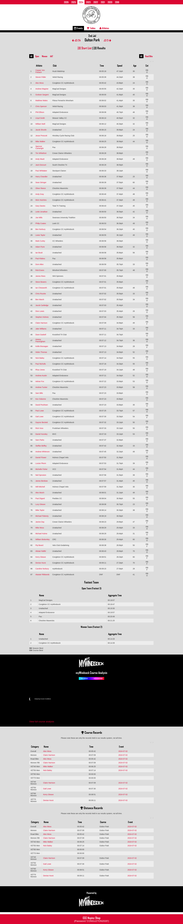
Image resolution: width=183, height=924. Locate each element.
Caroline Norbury (42, 569)
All (31, 56)
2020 (110, 2)
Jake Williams (40, 329)
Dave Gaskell (40, 335)
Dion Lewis (39, 311)
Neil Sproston (40, 475)
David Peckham (41, 405)
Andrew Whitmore (42, 452)
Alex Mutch (39, 493)
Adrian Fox (39, 381)
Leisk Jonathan (41, 212)
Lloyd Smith (40, 118)
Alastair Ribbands (42, 575)
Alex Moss (39, 83)
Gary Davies (40, 206)
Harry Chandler (41, 177)
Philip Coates (40, 223)
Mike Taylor (39, 510)
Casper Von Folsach (40, 71)
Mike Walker (40, 141)
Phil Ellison (39, 112)
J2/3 (107, 40)
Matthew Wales (41, 100)
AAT (51, 56)
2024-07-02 (123, 751)
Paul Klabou (40, 258)
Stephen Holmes (42, 317)
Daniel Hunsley (41, 434)
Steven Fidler (40, 77)
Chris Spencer (41, 106)
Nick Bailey (39, 358)
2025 (73, 2)
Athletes (104, 28)
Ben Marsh (39, 299)
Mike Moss (39, 528)
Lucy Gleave (40, 504)
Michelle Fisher (41, 469)
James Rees (40, 276)
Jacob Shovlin (41, 130)
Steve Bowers (40, 282)
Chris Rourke (40, 294)
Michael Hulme (41, 534)
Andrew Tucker (41, 387)
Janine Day (39, 522)
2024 (81, 2)
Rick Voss (39, 428)
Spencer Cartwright (39, 147)
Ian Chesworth (41, 288)
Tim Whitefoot (40, 153)
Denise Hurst (40, 563)
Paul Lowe (39, 411)
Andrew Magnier (41, 89)
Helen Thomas (41, 352)
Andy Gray (39, 194)
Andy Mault (39, 159)
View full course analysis (41, 721)
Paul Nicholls (40, 364)
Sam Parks (39, 440)
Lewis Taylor (40, 235)
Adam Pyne (40, 247)
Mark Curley (40, 241)
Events (78, 28)
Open (37, 56)
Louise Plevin (40, 463)
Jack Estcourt (40, 165)
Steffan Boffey (41, 446)
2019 (117, 2)
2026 (66, 2)
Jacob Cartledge (41, 305)
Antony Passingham (40, 340)
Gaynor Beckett (41, 422)
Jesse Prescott (41, 136)
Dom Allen (39, 264)
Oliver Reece (40, 188)
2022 (95, 2)
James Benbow (41, 481)
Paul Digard (40, 498)
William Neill (40, 124)
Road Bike (149, 56)
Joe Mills (38, 218)
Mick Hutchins (41, 200)
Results (99, 48)
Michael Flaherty (42, 516)
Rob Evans (39, 270)
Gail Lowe (39, 417)
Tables (91, 28)
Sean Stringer (40, 182)
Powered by (91, 899)
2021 (103, 2)
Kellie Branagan (41, 346)
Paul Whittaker (41, 171)
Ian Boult (38, 253)
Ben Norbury (40, 229)
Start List (85, 48)
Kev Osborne (40, 399)
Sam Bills (39, 393)
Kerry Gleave (40, 557)
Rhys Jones (40, 370)
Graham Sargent (42, 95)
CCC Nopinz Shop (91, 919)
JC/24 (76, 40)
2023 (88, 2)
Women (44, 56)
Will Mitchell (40, 487)
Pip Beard (39, 545)
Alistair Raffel (40, 551)
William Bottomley (42, 539)
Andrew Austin (41, 376)
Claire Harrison (41, 323)
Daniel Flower (40, 457)
